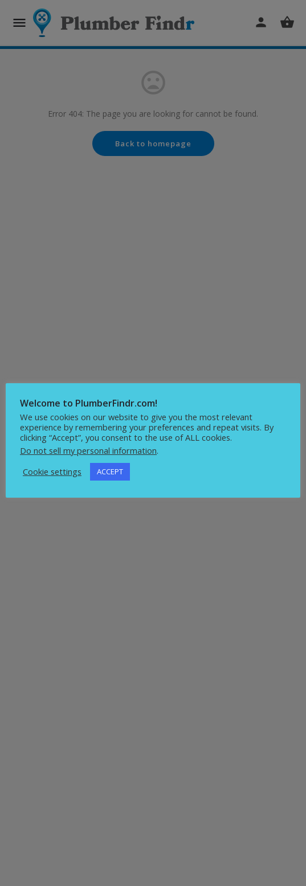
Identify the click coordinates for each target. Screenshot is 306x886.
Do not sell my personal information (88, 450)
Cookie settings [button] (52, 471)
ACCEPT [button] (110, 471)
